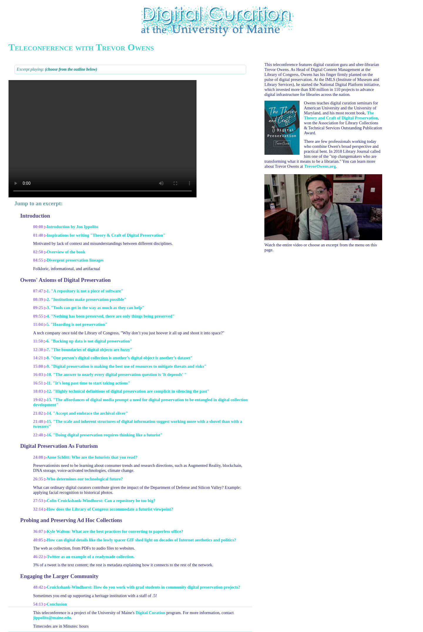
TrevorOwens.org (320, 166)
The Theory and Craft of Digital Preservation (341, 115)
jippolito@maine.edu (52, 617)
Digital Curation (150, 612)
